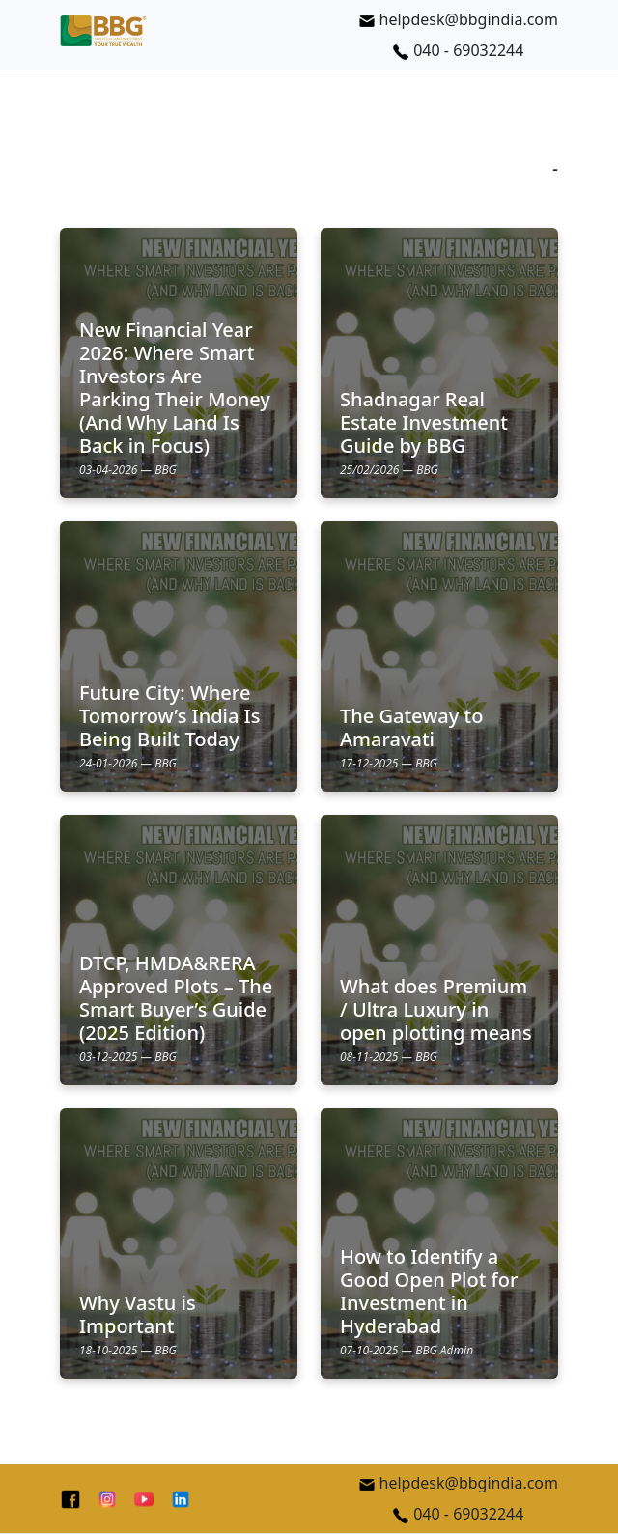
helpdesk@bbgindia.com (458, 19)
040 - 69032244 (457, 50)
